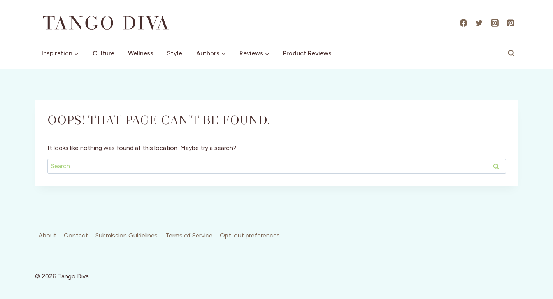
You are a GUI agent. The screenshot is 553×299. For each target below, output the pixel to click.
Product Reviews (307, 53)
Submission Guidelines (126, 235)
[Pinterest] (510, 23)
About (47, 235)
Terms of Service (188, 235)
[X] (479, 23)
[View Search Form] (511, 53)
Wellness (140, 53)
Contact (76, 235)
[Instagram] (494, 23)
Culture (103, 53)
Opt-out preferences (250, 235)
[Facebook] (463, 23)
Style (174, 53)
